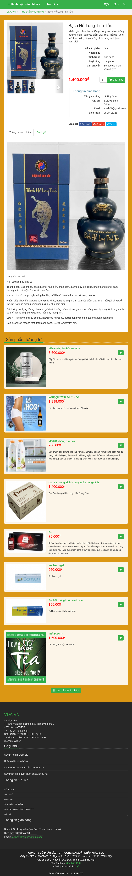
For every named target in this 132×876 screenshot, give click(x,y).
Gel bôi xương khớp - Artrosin (65, 600)
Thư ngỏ (8, 795)
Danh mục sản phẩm (23, 4)
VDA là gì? (9, 800)
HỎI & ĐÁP (9, 790)
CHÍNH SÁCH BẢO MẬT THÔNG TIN (24, 767)
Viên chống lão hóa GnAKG (64, 348)
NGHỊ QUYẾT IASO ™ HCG (63, 397)
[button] (11, 86)
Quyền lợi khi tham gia (16, 754)
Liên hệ (7, 814)
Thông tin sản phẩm (20, 132)
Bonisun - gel (56, 565)
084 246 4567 (73, 863)
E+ (50, 532)
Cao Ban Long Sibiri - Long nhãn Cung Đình (73, 482)
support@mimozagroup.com (27, 837)
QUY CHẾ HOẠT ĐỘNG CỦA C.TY (19, 809)
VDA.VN (11, 11)
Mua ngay (116, 79)
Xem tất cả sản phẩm (66, 690)
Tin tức (52, 4)
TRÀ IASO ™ (55, 633)
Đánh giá (41, 132)
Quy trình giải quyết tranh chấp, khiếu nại (26, 773)
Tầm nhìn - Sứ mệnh (14, 804)
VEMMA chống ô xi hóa (61, 441)
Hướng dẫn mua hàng (16, 761)
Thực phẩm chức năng (31, 11)
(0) (106, 4)
